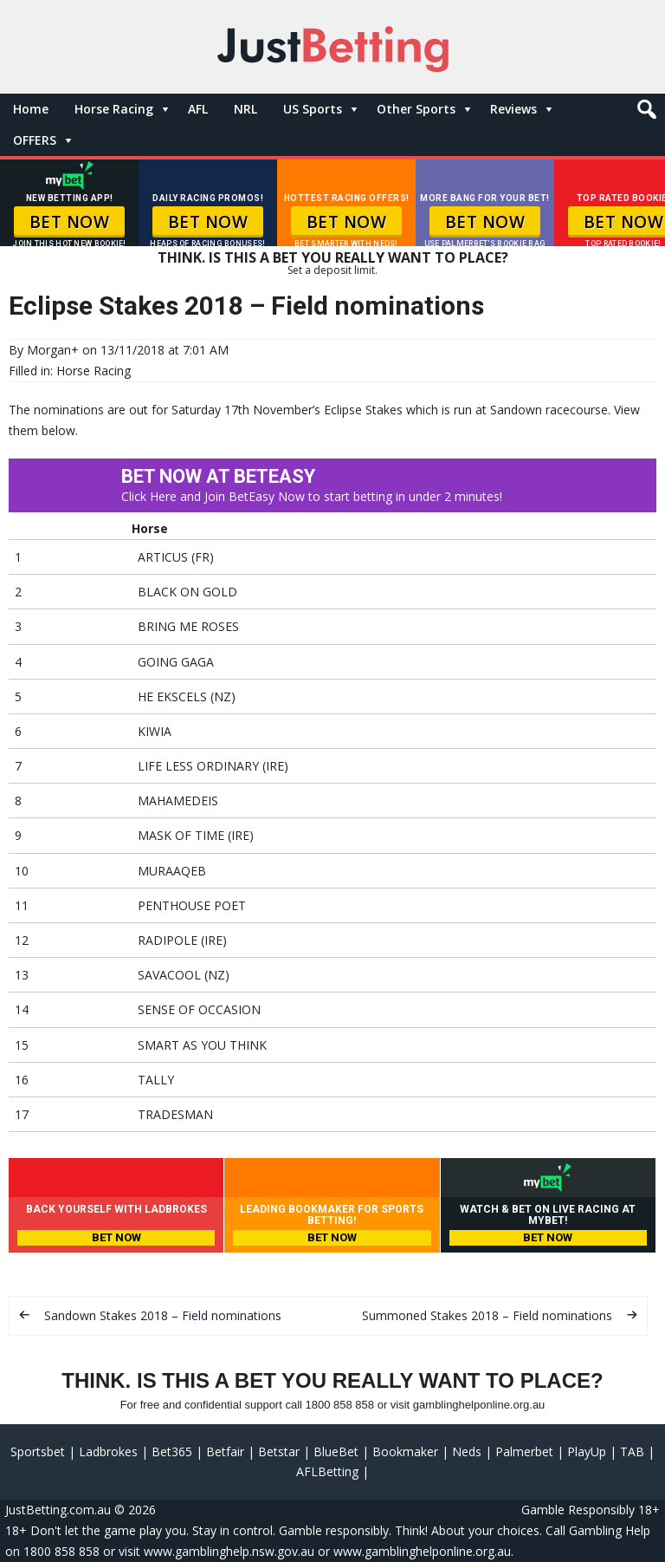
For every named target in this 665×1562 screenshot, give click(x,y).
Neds (466, 1451)
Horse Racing (113, 109)
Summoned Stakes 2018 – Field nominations (487, 1315)
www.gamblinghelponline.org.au (422, 1551)
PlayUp (586, 1451)
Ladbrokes (108, 1451)
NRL (245, 109)
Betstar (279, 1451)
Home (30, 109)
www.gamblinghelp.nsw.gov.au (229, 1551)
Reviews (513, 109)
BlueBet (335, 1451)
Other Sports (416, 109)
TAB (632, 1451)
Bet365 (172, 1451)
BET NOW (69, 222)
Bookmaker (405, 1451)
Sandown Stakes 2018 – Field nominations (162, 1315)
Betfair (225, 1451)
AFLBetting (327, 1471)
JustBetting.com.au (58, 1509)
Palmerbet (524, 1451)
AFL (198, 109)
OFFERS (34, 140)
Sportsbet (37, 1451)
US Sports (312, 109)
